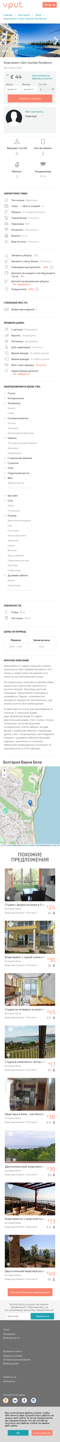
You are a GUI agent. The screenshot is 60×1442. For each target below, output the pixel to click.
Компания (9, 1334)
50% (45, 267)
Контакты (9, 1381)
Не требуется (21, 284)
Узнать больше (42, 1432)
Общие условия (12, 1355)
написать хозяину (30, 98)
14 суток (41, 364)
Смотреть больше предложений (30, 1292)
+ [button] (4, 770)
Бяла (38, 14)
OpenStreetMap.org (30, 845)
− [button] (4, 775)
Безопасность (11, 1337)
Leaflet (9, 845)
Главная (7, 14)
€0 (22, 276)
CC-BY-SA (55, 845)
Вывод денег (11, 1363)
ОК (18, 1432)
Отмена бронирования (16, 1359)
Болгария (24, 14)
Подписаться (42, 1316)
